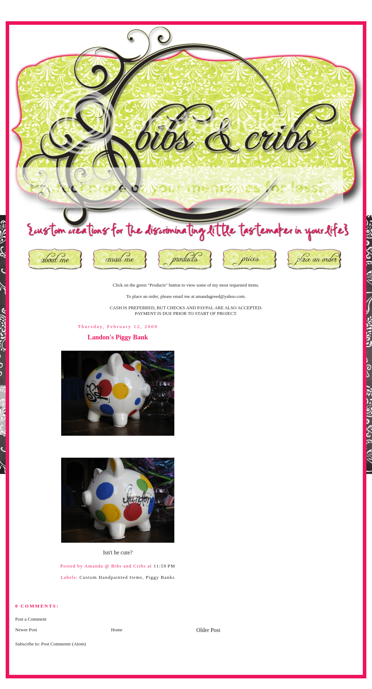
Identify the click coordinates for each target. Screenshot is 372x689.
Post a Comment (30, 619)
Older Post (208, 630)
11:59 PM (164, 566)
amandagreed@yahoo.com (220, 296)
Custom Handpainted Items (111, 577)
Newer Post (26, 629)
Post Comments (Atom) (63, 643)
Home (117, 629)
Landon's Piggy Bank (117, 337)
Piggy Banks (160, 577)
